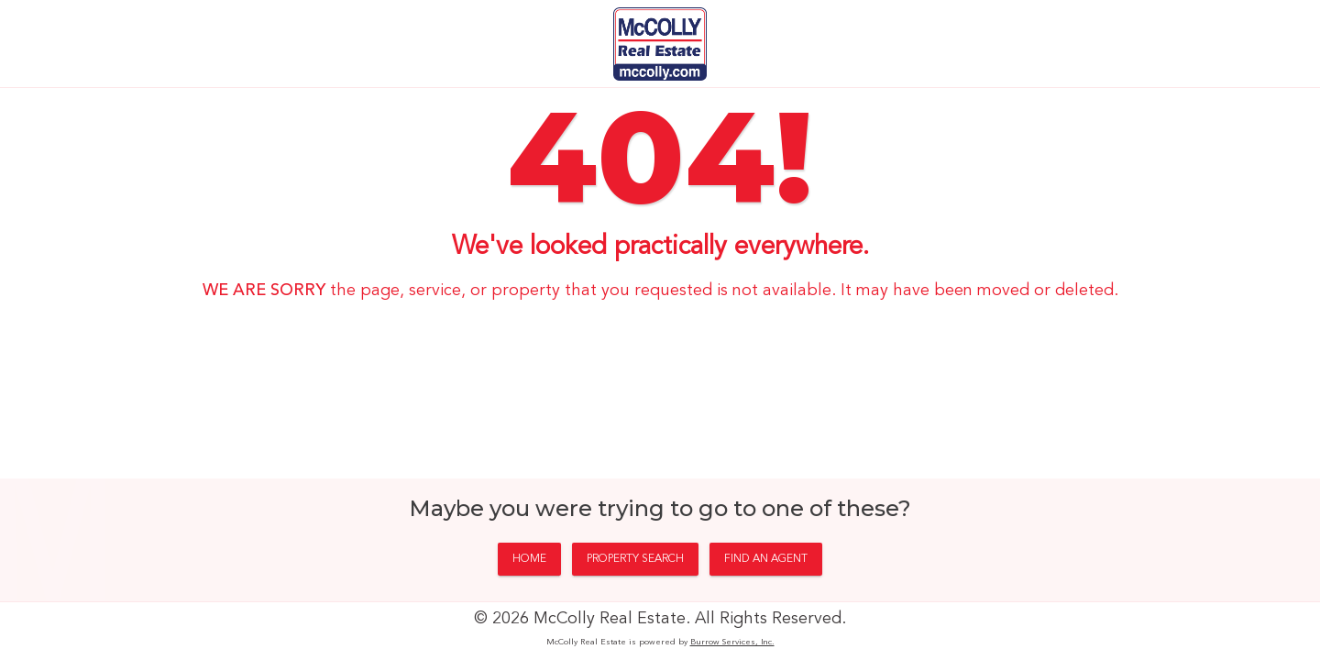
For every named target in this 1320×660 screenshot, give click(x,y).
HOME (529, 559)
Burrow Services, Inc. (732, 642)
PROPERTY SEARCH (635, 559)
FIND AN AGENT (766, 559)
